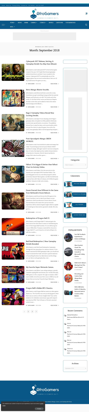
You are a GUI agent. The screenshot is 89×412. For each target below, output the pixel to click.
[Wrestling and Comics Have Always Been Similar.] (68, 282)
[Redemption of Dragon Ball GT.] (13, 229)
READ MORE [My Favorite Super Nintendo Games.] (55, 287)
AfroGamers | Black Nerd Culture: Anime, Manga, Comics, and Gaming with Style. (51, 406)
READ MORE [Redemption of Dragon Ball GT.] (55, 238)
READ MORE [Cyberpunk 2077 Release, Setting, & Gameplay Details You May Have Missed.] (55, 83)
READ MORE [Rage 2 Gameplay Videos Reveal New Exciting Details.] (55, 132)
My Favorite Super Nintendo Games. (41, 269)
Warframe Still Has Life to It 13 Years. (75, 323)
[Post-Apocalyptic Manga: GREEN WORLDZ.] (13, 148)
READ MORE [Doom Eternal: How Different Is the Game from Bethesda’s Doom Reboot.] (55, 215)
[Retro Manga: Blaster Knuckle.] (13, 98)
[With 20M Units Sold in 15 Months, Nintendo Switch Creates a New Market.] (68, 297)
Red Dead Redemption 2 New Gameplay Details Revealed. (39, 245)
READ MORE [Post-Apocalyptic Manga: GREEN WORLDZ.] (55, 158)
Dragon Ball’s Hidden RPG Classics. (41, 293)
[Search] (86, 25)
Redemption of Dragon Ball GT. (39, 220)
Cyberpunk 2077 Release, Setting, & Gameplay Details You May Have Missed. (42, 64)
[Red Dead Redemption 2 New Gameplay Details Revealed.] (13, 253)
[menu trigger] (4, 25)
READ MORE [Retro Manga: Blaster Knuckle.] (55, 107)
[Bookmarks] (86, 13)
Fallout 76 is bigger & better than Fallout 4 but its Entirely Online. (40, 165)
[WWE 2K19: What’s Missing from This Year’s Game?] (68, 269)
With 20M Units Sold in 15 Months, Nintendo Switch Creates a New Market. (80, 295)
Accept (21, 408)
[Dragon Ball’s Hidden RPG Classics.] (13, 301)
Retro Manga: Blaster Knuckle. (39, 89)
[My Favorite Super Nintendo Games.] (13, 278)
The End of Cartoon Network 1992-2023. (76, 331)
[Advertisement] (44, 36)
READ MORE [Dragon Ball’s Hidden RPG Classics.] (55, 310)
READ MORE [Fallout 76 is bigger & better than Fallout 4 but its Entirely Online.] (55, 184)
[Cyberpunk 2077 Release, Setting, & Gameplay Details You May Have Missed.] (13, 72)
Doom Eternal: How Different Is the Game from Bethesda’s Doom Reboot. (41, 193)
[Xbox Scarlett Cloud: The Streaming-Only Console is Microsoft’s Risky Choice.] (68, 254)
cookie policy (22, 405)
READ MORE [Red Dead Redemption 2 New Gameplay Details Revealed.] (55, 264)
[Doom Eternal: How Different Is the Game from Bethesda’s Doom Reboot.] (13, 202)
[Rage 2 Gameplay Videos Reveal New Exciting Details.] (13, 122)
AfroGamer (31, 83)
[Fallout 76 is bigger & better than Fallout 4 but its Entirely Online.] (13, 174)
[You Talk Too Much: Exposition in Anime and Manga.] (68, 238)
